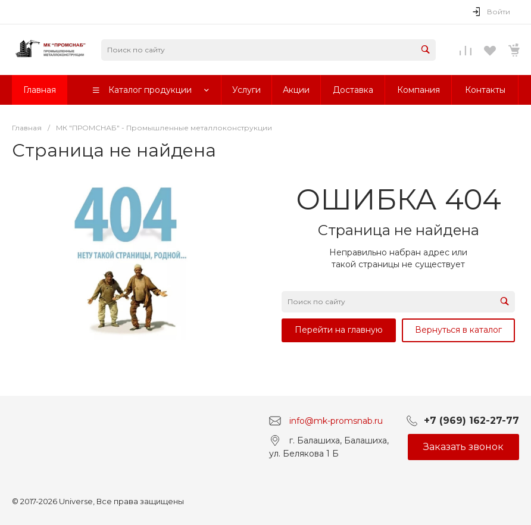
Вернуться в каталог (458, 329)
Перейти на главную (339, 329)
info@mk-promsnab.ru (336, 420)
